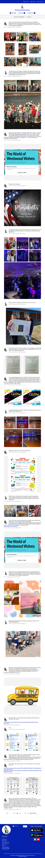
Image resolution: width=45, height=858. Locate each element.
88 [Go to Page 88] (25, 813)
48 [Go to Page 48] (14, 813)
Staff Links (32, 1)
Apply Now (25, 1)
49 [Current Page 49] (17, 813)
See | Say (39, 1)
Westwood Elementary (19, 16)
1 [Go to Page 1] (9, 813)
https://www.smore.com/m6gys (20, 133)
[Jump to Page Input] (37, 813)
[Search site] (43, 1)
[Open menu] (13, 13)
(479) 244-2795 (5, 848)
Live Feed (29, 16)
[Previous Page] (7, 813)
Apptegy (25, 856)
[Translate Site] (31, 13)
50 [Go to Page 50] (20, 813)
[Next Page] (28, 813)
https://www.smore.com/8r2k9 (15, 522)
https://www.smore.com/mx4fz (16, 757)
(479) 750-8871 (5, 847)
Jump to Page (33, 813)
